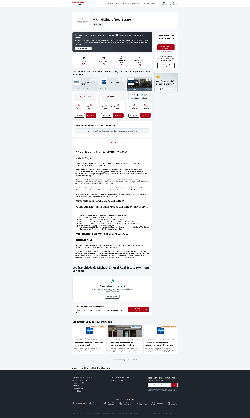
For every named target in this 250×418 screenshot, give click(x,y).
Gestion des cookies (109, 413)
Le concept (112, 142)
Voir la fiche (79, 115)
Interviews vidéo (78, 388)
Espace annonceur (116, 380)
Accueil (74, 368)
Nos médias (76, 391)
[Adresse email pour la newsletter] (159, 385)
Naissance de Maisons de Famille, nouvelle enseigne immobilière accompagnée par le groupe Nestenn (124, 346)
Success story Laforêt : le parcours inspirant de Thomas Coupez (159, 345)
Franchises (84, 368)
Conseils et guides (78, 383)
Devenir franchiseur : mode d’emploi (123, 378)
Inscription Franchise (135, 413)
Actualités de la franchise (81, 380)
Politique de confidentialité (93, 413)
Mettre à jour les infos (166, 66)
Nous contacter (122, 413)
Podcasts (75, 386)
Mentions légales (77, 413)
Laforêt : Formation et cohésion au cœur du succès (88, 343)
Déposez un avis (112, 296)
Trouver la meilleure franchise (82, 378)
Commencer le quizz (83, 48)
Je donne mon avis (166, 89)
